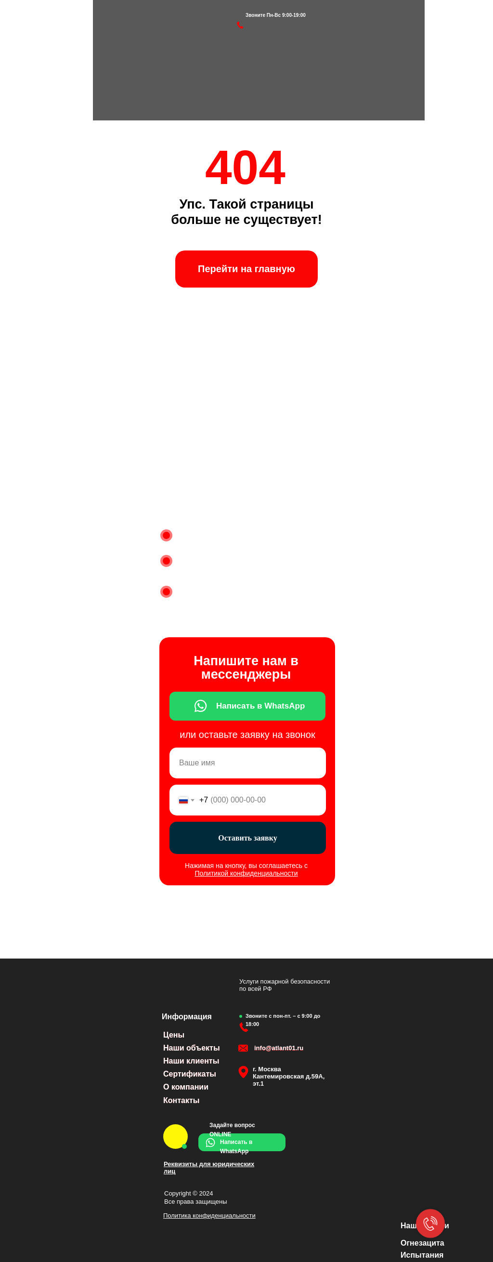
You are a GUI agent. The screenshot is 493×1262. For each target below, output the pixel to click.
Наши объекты (191, 1048)
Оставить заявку (247, 838)
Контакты (181, 1100)
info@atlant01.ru (278, 1048)
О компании (185, 1087)
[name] (247, 763)
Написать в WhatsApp (260, 705)
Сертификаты (189, 1074)
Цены (173, 1035)
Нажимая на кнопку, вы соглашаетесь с (246, 869)
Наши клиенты (191, 1061)
